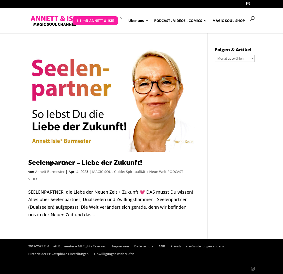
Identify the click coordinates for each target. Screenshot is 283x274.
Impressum (120, 246)
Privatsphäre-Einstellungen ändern (197, 246)
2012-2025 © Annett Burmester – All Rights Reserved (67, 246)
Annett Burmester (50, 171)
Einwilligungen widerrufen (114, 254)
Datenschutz (143, 246)
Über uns (136, 21)
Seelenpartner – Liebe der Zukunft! (85, 162)
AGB (162, 246)
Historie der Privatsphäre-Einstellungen (58, 254)
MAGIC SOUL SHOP (228, 21)
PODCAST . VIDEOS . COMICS (178, 21)
